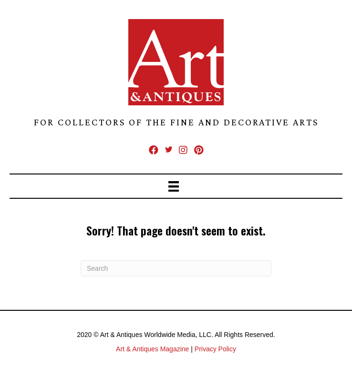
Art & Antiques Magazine (152, 349)
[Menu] (176, 186)
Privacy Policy (215, 349)
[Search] (176, 268)
